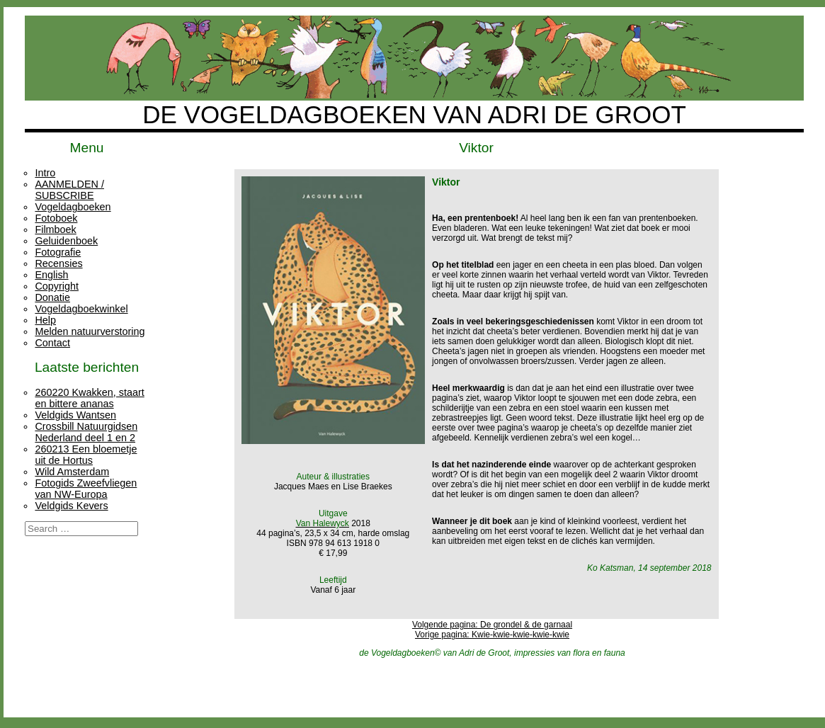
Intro (45, 172)
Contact (52, 342)
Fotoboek (56, 218)
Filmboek (55, 229)
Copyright (57, 286)
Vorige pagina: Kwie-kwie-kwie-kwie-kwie (492, 634)
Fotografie (58, 252)
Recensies (58, 263)
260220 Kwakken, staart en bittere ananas (89, 398)
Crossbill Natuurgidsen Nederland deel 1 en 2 (86, 432)
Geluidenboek (66, 240)
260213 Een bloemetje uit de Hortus (86, 454)
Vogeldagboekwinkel (81, 308)
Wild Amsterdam (72, 471)
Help (45, 320)
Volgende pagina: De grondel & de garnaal (492, 625)
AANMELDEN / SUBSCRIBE (69, 189)
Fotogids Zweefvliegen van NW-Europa (86, 488)
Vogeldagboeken (72, 206)
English (51, 274)
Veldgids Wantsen (75, 415)
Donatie (52, 297)
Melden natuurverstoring (89, 331)
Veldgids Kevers (71, 505)
